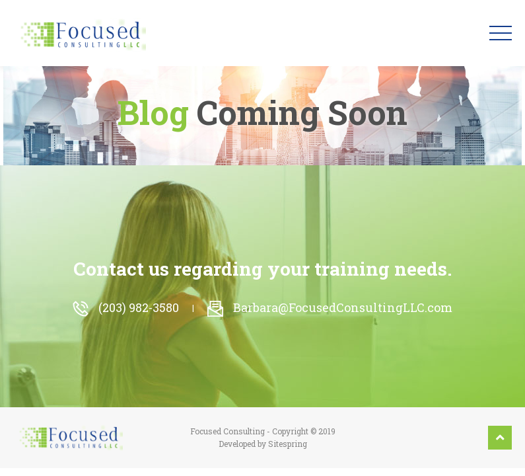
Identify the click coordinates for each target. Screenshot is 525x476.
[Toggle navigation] (500, 33)
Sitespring (287, 443)
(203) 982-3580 (126, 307)
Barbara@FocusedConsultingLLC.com (329, 307)
